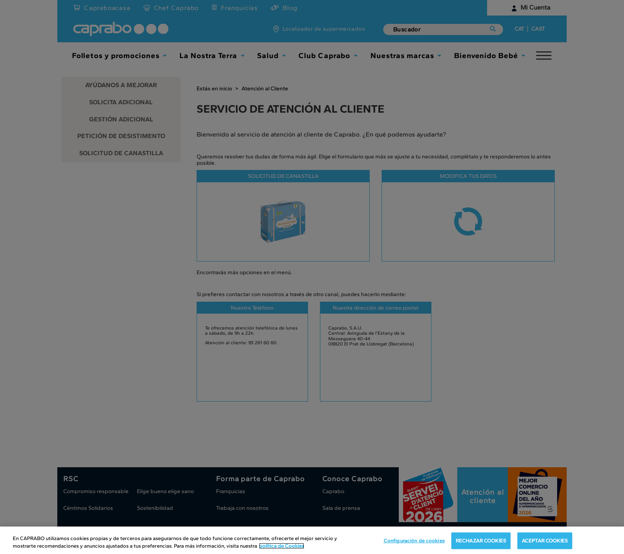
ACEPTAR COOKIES (545, 541)
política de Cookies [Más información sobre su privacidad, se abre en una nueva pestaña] (281, 546)
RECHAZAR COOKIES (481, 541)
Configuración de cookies (414, 541)
